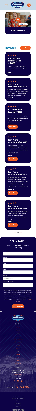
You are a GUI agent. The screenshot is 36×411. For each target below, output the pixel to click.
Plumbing (18, 336)
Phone (4, 263)
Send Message (18, 306)
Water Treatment (18, 339)
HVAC (18, 333)
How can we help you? (8, 281)
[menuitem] (18, 401)
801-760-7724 (22, 387)
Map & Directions (18, 374)
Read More (12, 126)
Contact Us (18, 363)
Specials (18, 354)
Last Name (5, 257)
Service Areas (18, 342)
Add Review (25, 48)
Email (4, 269)
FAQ (18, 351)
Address (5, 275)
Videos (18, 330)
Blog (18, 357)
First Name (6, 251)
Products (18, 345)
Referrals (18, 348)
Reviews (18, 360)
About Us (18, 327)
